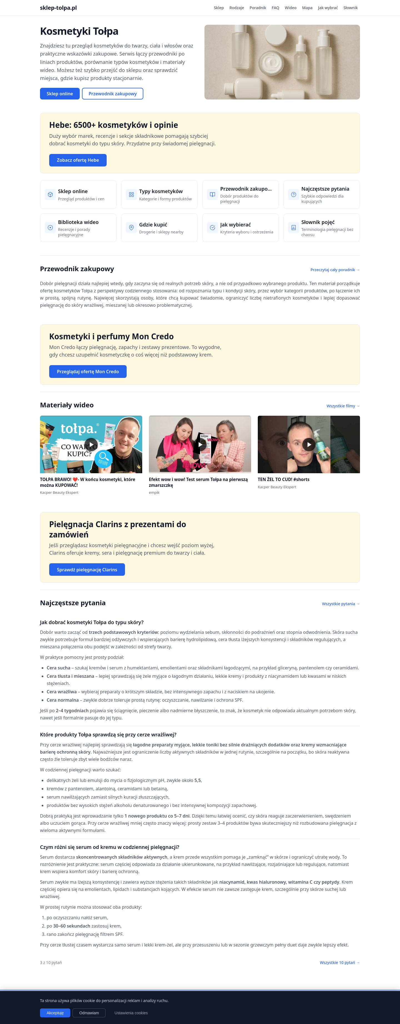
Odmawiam (89, 1013)
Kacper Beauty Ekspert (59, 492)
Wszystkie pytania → (341, 603)
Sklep (219, 7)
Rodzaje (236, 7)
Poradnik (258, 7)
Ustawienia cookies (131, 1013)
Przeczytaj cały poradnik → (335, 269)
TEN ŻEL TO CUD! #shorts (283, 479)
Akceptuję (55, 1013)
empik (154, 492)
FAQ (275, 7)
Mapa (307, 7)
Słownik (351, 7)
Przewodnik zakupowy (113, 94)
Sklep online (60, 94)
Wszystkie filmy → (343, 405)
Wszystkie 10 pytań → (340, 962)
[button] (91, 444)
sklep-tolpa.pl (58, 7)
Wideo (290, 7)
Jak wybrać (328, 7)
